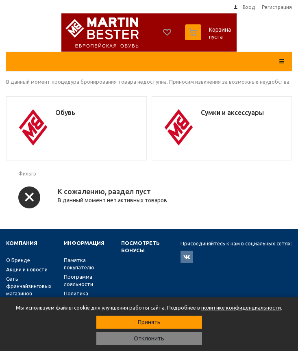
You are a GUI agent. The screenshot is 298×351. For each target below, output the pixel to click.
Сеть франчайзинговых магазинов (29, 286)
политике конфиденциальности (241, 307)
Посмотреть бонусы (140, 246)
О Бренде (18, 260)
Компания (21, 243)
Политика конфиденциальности (91, 296)
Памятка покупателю (79, 263)
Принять (149, 322)
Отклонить (149, 338)
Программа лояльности (78, 280)
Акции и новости (27, 269)
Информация (84, 243)
